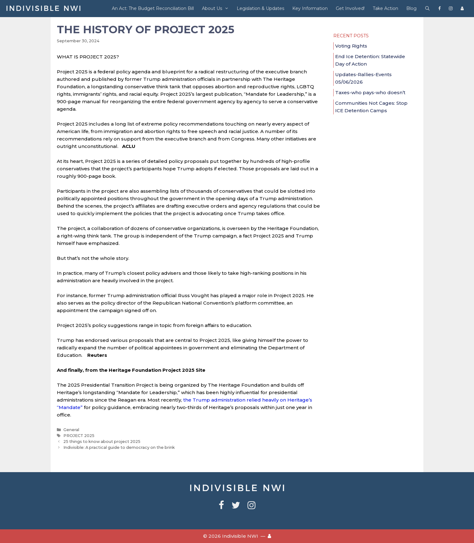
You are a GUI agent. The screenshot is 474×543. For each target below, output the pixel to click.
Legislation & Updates (260, 8)
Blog (411, 8)
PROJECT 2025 (78, 435)
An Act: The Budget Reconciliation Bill (153, 8)
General (71, 429)
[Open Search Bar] (427, 8)
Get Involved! (350, 8)
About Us (217, 8)
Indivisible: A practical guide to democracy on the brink (119, 447)
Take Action (385, 8)
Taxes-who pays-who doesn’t (370, 92)
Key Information (310, 8)
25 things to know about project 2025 (101, 441)
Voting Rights (351, 46)
